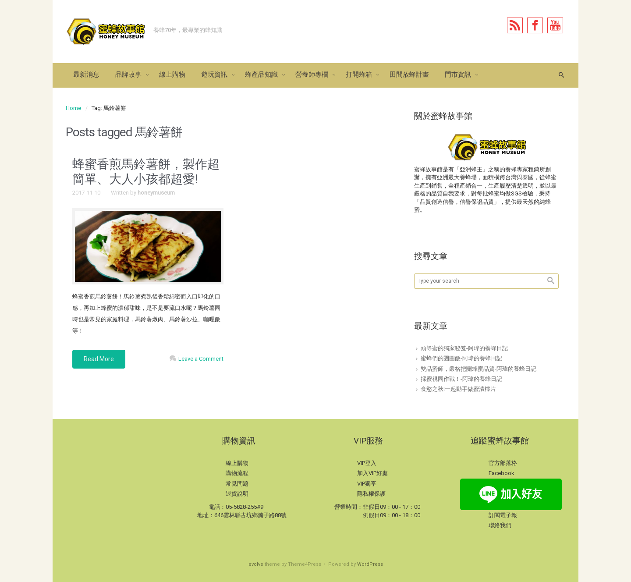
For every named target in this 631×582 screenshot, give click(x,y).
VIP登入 (366, 463)
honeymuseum (156, 192)
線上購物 (237, 463)
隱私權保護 (371, 493)
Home (73, 108)
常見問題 (237, 483)
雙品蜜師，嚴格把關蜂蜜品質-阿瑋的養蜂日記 (478, 369)
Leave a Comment (200, 358)
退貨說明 (237, 493)
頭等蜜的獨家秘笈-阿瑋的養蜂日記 (464, 348)
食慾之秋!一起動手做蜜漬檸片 (458, 389)
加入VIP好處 (372, 473)
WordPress (370, 564)
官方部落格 (503, 463)
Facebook (501, 473)
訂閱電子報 (503, 515)
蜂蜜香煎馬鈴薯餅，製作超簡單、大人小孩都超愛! (146, 171)
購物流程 (237, 473)
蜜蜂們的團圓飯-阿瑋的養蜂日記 (461, 358)
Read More (99, 358)
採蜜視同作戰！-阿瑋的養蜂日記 (461, 379)
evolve (255, 564)
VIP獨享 (366, 483)
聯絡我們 (500, 525)
